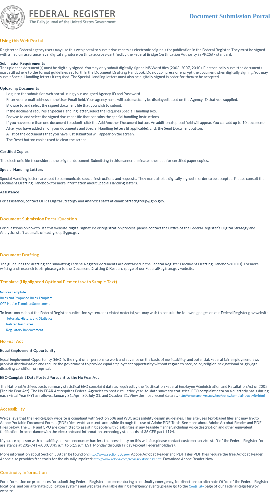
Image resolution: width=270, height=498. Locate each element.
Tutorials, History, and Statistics (29, 318)
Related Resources (19, 324)
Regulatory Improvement (24, 330)
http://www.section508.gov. (110, 454)
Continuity (197, 486)
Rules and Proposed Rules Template (26, 298)
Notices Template (13, 292)
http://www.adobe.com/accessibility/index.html (128, 459)
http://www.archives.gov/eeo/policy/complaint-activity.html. (222, 396)
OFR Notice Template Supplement (25, 304)
